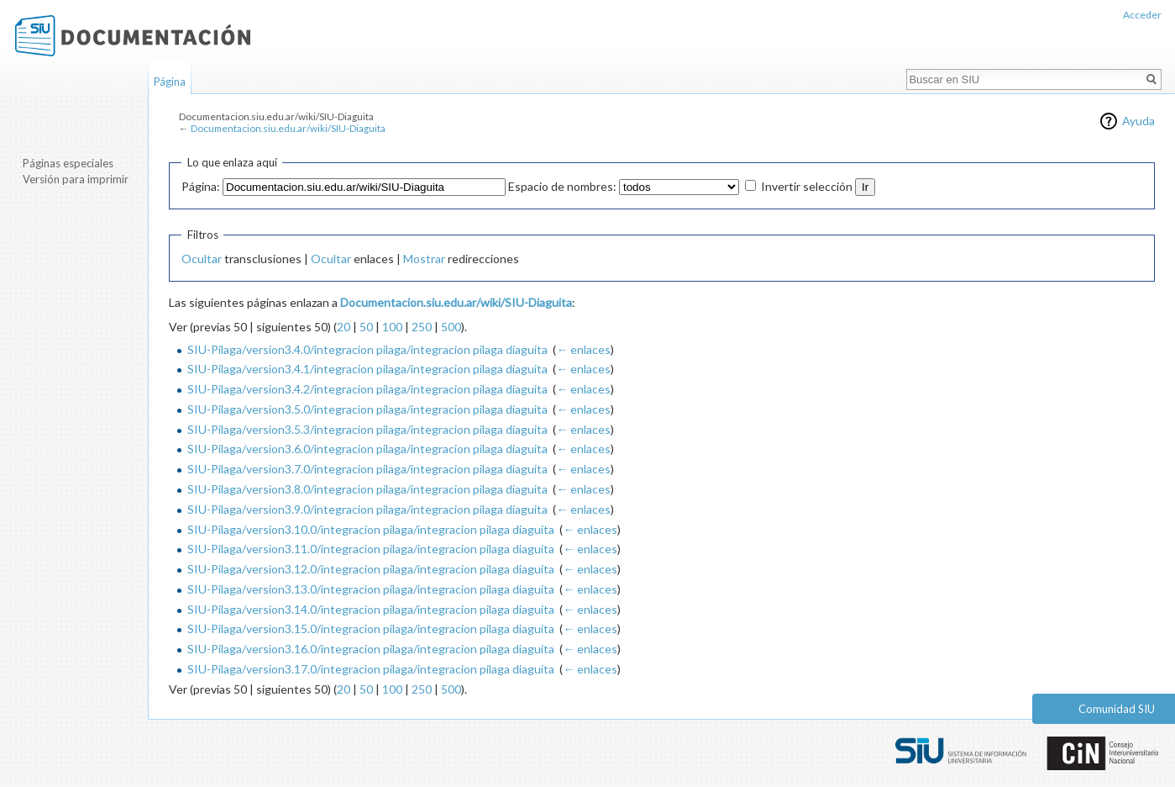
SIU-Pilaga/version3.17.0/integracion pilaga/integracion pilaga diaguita (370, 669)
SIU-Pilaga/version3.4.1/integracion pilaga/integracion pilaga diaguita (367, 369)
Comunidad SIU (1116, 709)
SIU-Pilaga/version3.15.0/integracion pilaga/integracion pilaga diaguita (370, 628)
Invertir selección (806, 186)
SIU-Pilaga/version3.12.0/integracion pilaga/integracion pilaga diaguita (370, 569)
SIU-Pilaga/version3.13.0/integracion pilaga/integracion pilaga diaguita (370, 589)
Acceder (1142, 14)
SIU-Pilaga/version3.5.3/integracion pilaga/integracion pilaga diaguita (367, 429)
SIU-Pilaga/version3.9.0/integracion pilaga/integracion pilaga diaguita (367, 509)
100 (392, 327)
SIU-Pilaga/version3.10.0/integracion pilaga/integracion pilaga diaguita (370, 529)
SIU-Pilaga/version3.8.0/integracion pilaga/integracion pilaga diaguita (367, 489)
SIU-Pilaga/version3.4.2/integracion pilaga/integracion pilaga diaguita (367, 389)
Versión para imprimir (76, 179)
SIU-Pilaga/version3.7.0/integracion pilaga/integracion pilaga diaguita (367, 469)
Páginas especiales (68, 163)
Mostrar (424, 258)
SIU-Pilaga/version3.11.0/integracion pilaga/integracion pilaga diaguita (370, 548)
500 (451, 327)
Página (170, 81)
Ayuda (1138, 121)
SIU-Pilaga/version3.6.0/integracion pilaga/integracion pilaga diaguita (367, 448)
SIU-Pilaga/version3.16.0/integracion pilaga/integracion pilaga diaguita (370, 649)
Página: (200, 186)
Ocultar (201, 258)
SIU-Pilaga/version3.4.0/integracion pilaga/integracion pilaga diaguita (367, 349)
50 (366, 327)
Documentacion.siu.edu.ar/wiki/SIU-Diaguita (288, 128)
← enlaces (583, 349)
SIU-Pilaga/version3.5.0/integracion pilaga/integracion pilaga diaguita (367, 409)
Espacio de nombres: (562, 186)
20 (343, 327)
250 (422, 327)
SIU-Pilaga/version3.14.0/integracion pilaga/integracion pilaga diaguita (370, 609)
